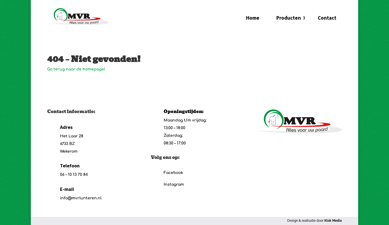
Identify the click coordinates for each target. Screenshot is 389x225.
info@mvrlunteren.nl (80, 198)
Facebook (173, 173)
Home (252, 17)
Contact (327, 17)
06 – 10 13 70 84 (74, 175)
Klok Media (333, 221)
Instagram (174, 184)
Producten (288, 17)
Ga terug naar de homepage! (76, 69)
